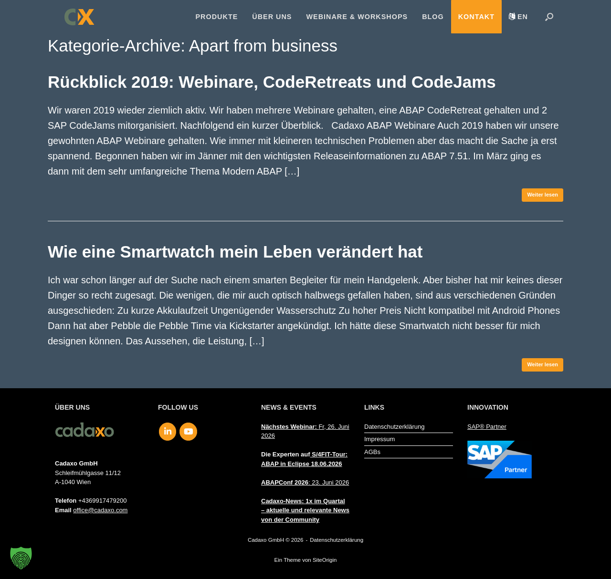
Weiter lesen (542, 194)
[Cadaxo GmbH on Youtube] (188, 432)
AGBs (372, 451)
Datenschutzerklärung (394, 426)
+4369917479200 (102, 500)
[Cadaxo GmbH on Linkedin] (168, 432)
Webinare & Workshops (357, 17)
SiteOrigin (325, 560)
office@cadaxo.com (100, 510)
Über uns (272, 17)
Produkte (217, 17)
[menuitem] (518, 16)
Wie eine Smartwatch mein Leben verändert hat (235, 251)
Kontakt (476, 17)
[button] (549, 16)
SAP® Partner (486, 426)
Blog (433, 17)
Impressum (379, 439)
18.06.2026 (326, 463)
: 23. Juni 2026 (305, 482)
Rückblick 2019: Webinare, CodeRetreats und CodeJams (272, 81)
